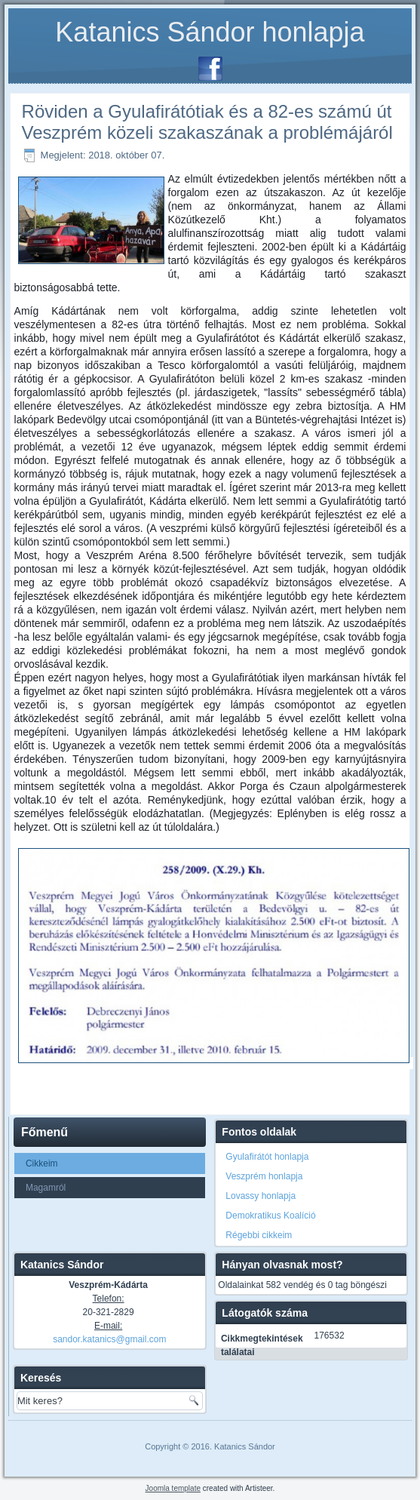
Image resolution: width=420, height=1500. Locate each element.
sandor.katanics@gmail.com (109, 1339)
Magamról (46, 1187)
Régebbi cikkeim (258, 1235)
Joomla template (173, 1488)
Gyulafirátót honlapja (266, 1156)
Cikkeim (42, 1163)
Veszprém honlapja (263, 1176)
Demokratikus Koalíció (270, 1215)
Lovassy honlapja (260, 1196)
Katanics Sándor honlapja (209, 32)
